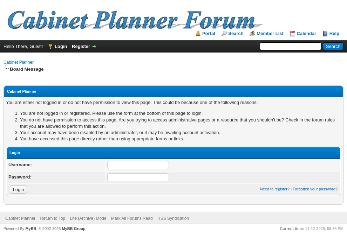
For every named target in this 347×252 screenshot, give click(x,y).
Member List (270, 33)
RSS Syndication (173, 218)
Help (334, 33)
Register (81, 46)
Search (235, 33)
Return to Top (52, 218)
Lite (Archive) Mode (88, 218)
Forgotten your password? (315, 189)
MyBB (30, 228)
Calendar (307, 33)
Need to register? (275, 189)
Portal (208, 33)
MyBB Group (73, 228)
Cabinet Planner (19, 62)
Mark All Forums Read (132, 218)
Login (61, 46)
